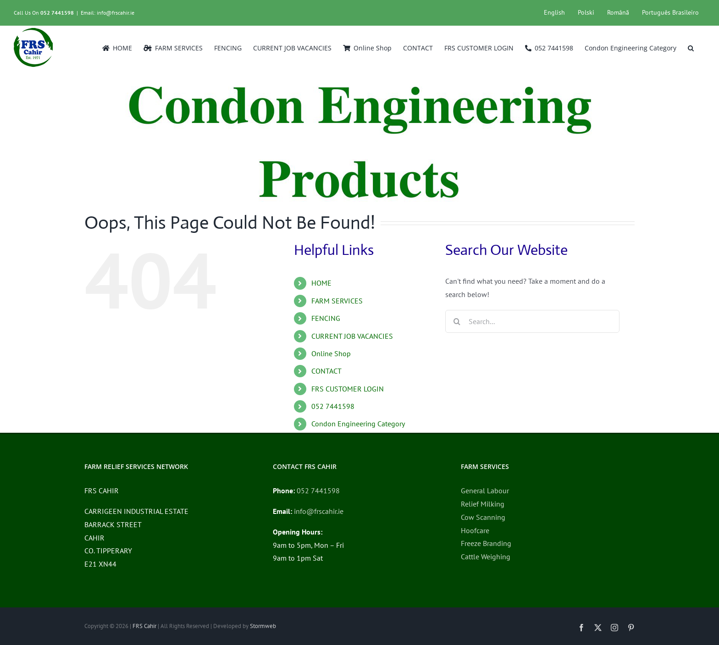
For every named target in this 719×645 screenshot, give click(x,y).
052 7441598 (57, 12)
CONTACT (326, 370)
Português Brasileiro (670, 12)
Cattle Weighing (485, 556)
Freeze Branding (486, 543)
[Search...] (532, 321)
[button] (691, 47)
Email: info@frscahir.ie (107, 12)
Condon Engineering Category (358, 423)
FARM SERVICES (337, 300)
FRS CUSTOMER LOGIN (347, 388)
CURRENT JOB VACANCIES (352, 336)
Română (618, 12)
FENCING (325, 318)
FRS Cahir (144, 626)
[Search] (456, 321)
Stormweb (263, 626)
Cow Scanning (483, 517)
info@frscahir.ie (318, 511)
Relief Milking (482, 503)
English (554, 12)
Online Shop (331, 353)
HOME (321, 282)
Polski (586, 12)
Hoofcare (475, 530)
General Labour (485, 490)
